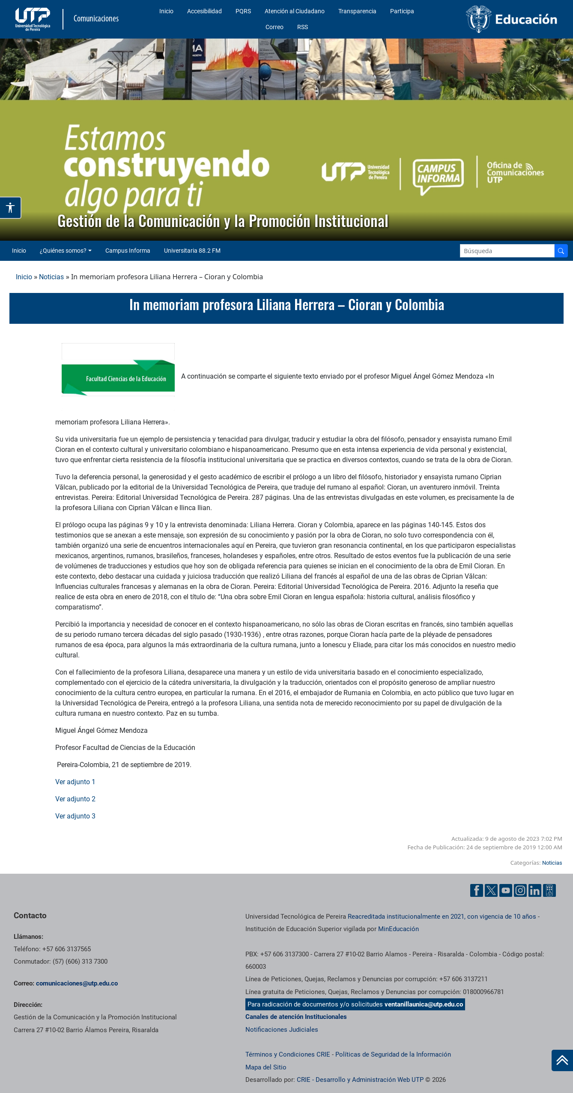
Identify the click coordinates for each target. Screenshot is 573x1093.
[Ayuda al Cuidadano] (549, 890)
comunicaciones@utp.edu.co (77, 983)
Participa (402, 11)
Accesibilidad (204, 11)
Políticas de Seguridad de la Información (393, 1054)
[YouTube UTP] (505, 890)
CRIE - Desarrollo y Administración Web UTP (360, 1080)
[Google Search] (507, 250)
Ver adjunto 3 (75, 816)
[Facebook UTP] (476, 890)
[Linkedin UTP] (534, 890)
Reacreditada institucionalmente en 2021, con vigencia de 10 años (442, 916)
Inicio (166, 11)
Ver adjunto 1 (75, 782)
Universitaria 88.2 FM (192, 250)
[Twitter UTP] (491, 890)
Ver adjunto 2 (75, 799)
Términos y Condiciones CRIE (287, 1054)
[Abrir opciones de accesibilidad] (10, 208)
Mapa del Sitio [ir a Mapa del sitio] (265, 1067)
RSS (302, 27)
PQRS (243, 11)
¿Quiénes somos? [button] (63, 250)
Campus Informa (127, 250)
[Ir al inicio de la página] (562, 1060)
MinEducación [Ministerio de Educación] (398, 929)
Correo (275, 27)
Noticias (51, 277)
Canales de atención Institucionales (296, 1017)
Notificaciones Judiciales (281, 1029)
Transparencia (357, 11)
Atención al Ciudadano (295, 11)
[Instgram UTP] (520, 890)
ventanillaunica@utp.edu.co (424, 1004)
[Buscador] (561, 250)
